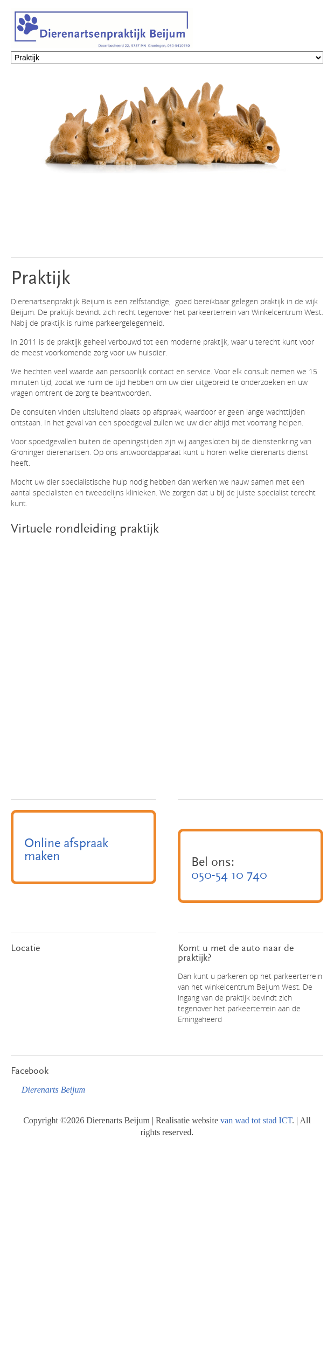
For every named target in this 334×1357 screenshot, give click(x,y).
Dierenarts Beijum (53, 1089)
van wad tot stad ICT (256, 1120)
